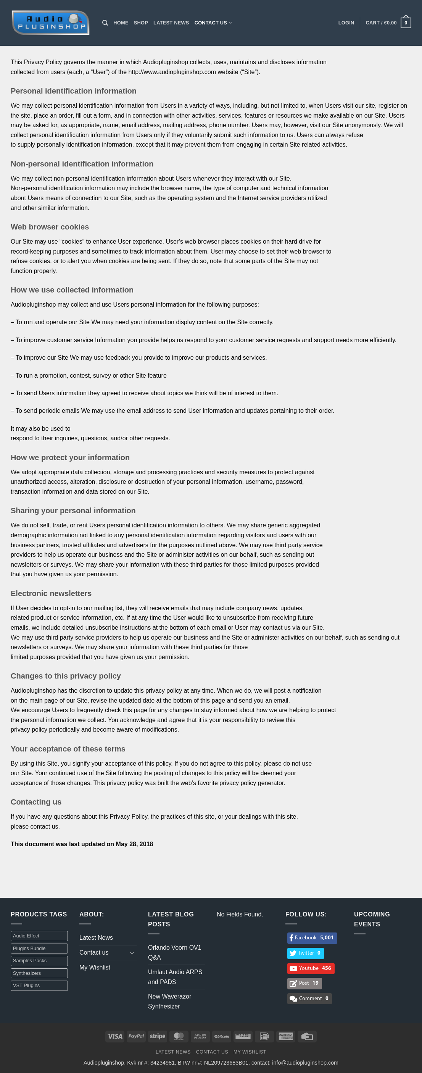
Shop (141, 23)
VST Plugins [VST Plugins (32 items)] (26, 985)
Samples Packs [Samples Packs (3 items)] (30, 960)
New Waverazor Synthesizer (169, 1001)
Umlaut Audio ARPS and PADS (175, 977)
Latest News (171, 23)
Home (120, 23)
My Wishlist (94, 967)
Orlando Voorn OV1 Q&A (174, 952)
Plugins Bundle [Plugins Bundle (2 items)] (29, 948)
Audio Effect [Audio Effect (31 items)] (26, 936)
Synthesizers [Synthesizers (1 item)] (27, 973)
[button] (346, 23)
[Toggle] (132, 952)
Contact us (213, 22)
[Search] (105, 23)
